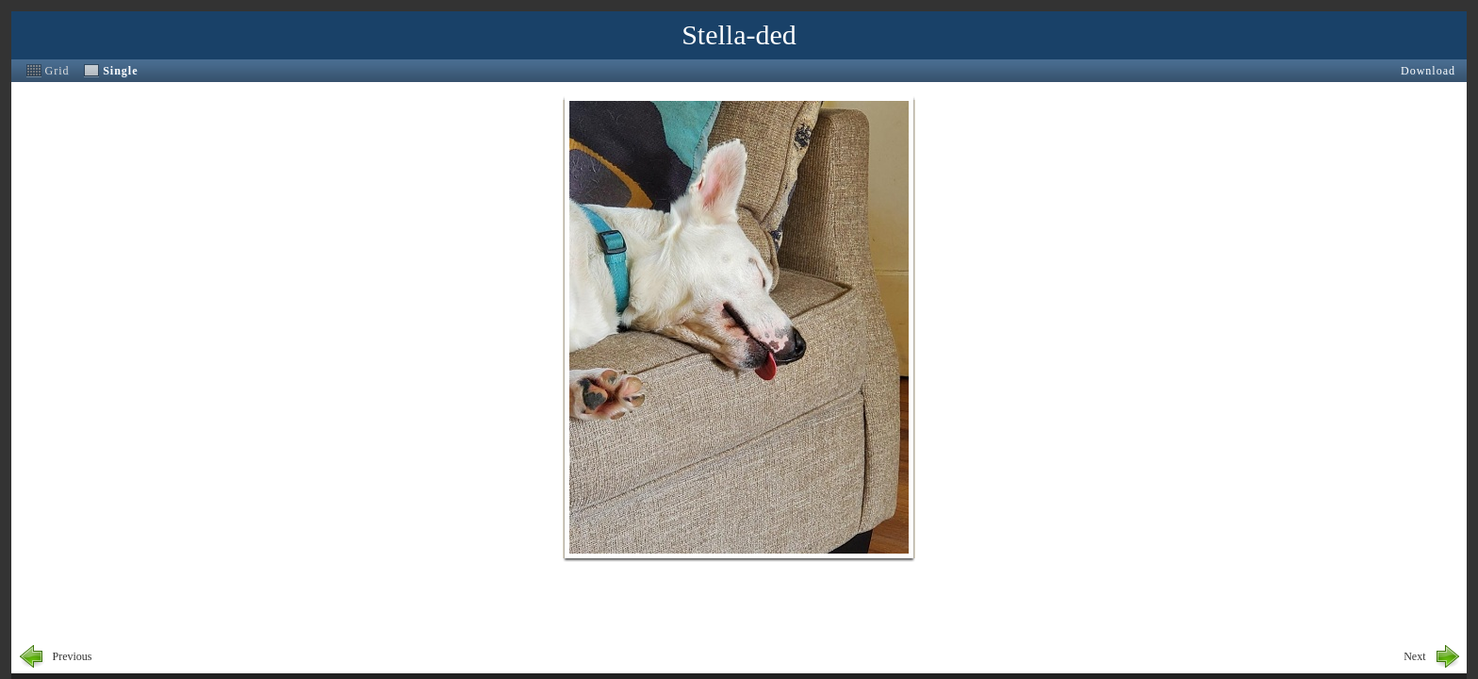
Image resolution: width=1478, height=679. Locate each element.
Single (120, 70)
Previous (72, 656)
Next (1414, 656)
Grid (57, 70)
